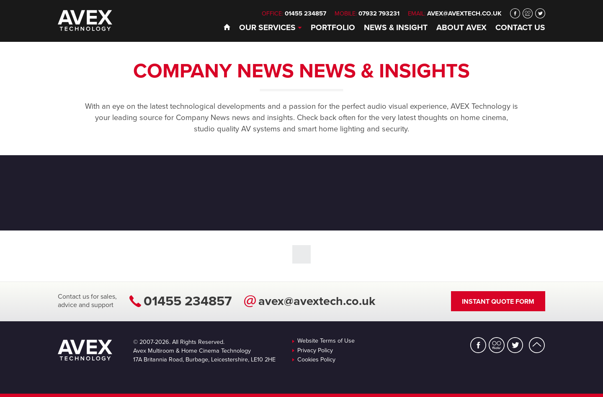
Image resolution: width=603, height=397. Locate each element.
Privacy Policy (315, 350)
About (461, 27)
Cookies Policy (316, 360)
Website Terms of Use (326, 341)
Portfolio (333, 27)
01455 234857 (188, 301)
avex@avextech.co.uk (464, 13)
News (396, 27)
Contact (520, 27)
